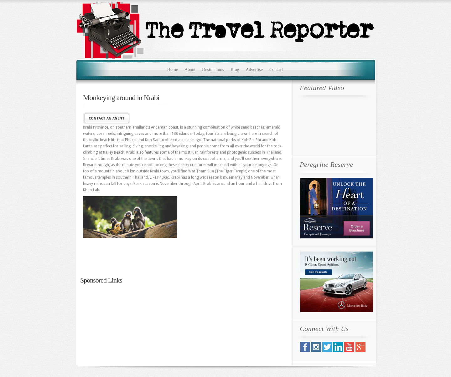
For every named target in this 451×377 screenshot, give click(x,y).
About (189, 69)
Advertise (254, 69)
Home (172, 69)
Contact (276, 69)
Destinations (213, 69)
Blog (235, 69)
